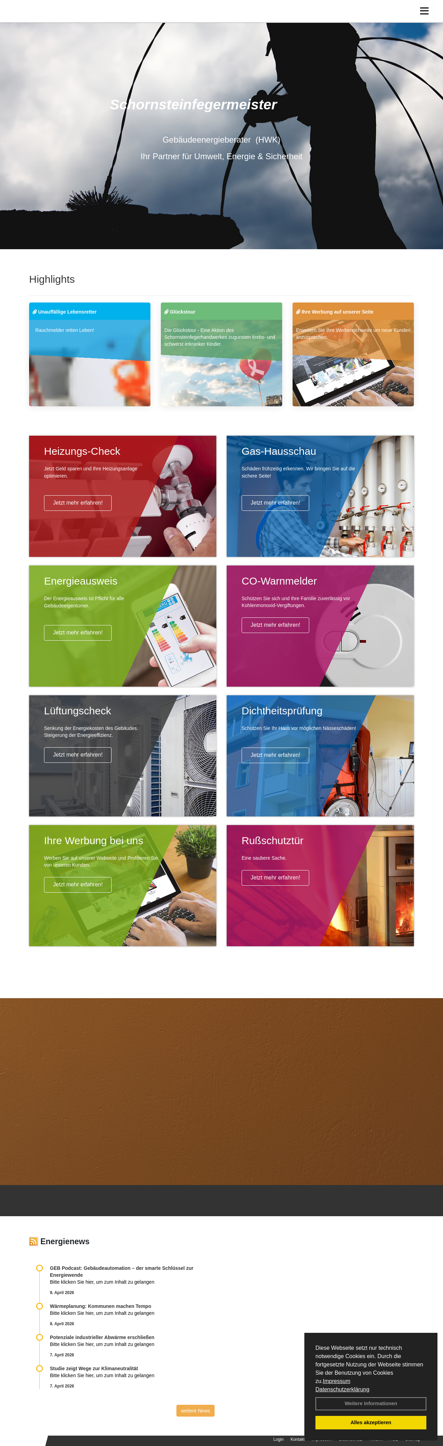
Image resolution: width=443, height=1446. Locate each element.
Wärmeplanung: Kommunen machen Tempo (100, 1306)
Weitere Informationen (371, 1403)
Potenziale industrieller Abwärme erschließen (102, 1337)
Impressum (336, 1381)
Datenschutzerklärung (342, 1389)
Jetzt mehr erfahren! (78, 503)
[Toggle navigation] (424, 19)
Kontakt (297, 1439)
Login (278, 1439)
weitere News (195, 1410)
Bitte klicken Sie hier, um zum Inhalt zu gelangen (102, 1282)
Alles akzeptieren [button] (370, 1422)
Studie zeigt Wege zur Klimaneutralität (94, 1368)
